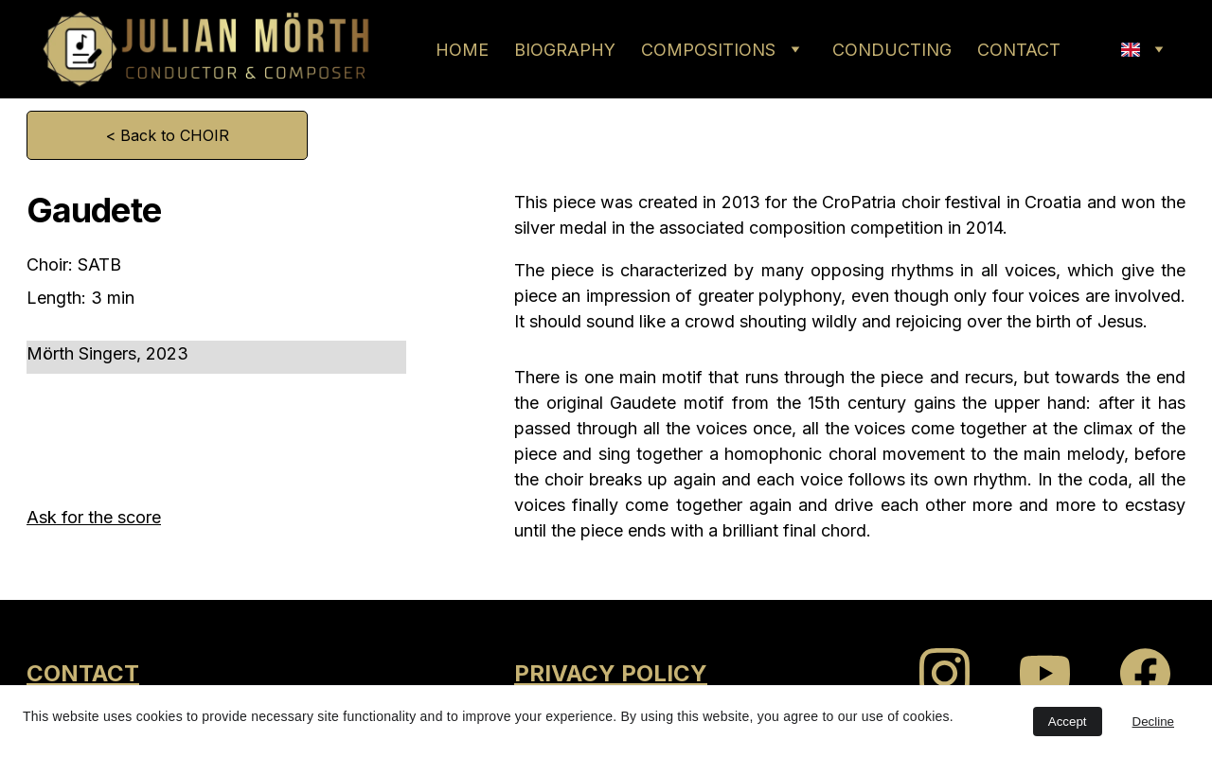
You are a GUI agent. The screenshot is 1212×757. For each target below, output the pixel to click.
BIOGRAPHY (564, 50)
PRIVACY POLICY (610, 673)
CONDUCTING (892, 50)
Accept (1067, 721)
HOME (462, 50)
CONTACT (1018, 50)
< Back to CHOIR (167, 135)
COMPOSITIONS (708, 50)
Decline (1153, 721)
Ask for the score (94, 517)
